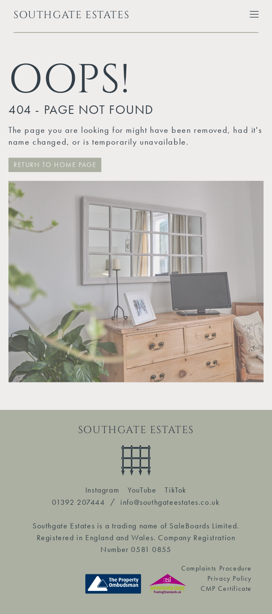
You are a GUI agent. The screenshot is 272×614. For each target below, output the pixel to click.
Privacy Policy (229, 578)
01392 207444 (78, 502)
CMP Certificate (226, 588)
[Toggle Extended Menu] (254, 14)
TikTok (176, 490)
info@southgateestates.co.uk (170, 502)
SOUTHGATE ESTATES (71, 15)
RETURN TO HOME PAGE (55, 164)
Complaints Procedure (216, 568)
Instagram (102, 490)
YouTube (142, 490)
